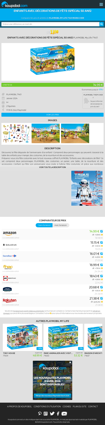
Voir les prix (52, 114)
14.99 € (98, 85)
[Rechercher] (101, 24)
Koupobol (16, 4)
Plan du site (79, 406)
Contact (93, 406)
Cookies (67, 406)
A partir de (7, 85)
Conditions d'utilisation (47, 406)
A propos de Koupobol (19, 406)
